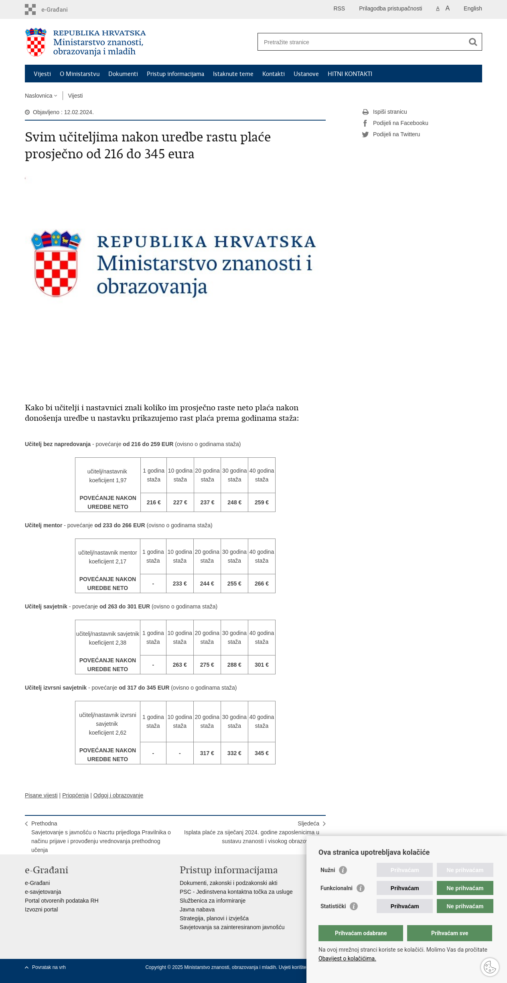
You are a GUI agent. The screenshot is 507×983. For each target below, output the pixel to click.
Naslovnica (38, 95)
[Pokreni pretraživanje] (473, 41)
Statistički (333, 906)
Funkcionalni (336, 888)
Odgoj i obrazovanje (118, 795)
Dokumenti (123, 74)
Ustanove (306, 74)
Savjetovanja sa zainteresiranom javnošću (232, 927)
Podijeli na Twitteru (391, 134)
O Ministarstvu (79, 74)
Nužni (327, 870)
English (473, 8)
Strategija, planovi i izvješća (214, 918)
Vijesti (42, 74)
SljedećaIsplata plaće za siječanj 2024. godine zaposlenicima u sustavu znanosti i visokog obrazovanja (251, 832)
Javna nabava (197, 909)
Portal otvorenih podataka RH (62, 900)
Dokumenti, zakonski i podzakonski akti (229, 883)
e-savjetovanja (43, 892)
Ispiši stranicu (384, 112)
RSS (339, 8)
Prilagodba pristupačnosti (390, 8)
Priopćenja (75, 795)
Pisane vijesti (41, 795)
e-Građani (37, 883)
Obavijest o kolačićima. (347, 958)
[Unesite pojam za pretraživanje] (361, 42)
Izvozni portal (41, 909)
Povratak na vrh (49, 967)
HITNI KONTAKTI (350, 74)
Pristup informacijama (175, 74)
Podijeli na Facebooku (395, 123)
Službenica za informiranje (212, 900)
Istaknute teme (233, 74)
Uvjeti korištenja (296, 967)
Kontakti (273, 74)
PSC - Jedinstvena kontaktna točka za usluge (236, 892)
